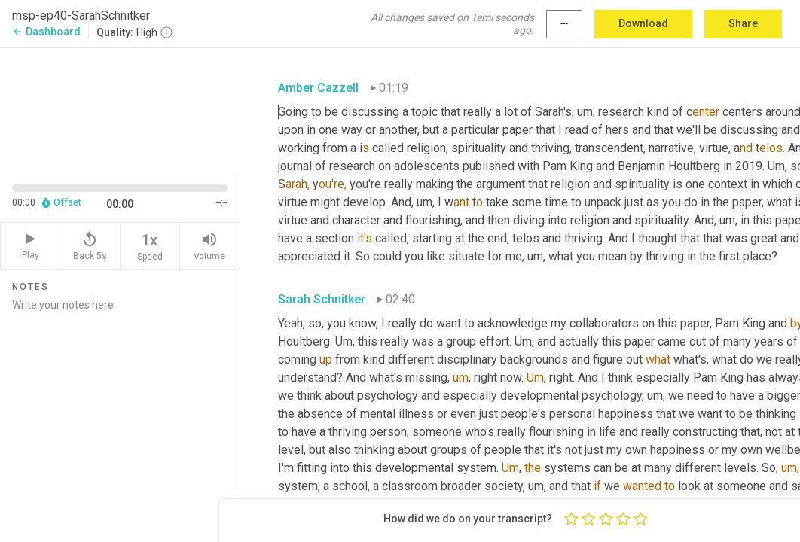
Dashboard (46, 32)
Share (743, 23)
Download (643, 23)
